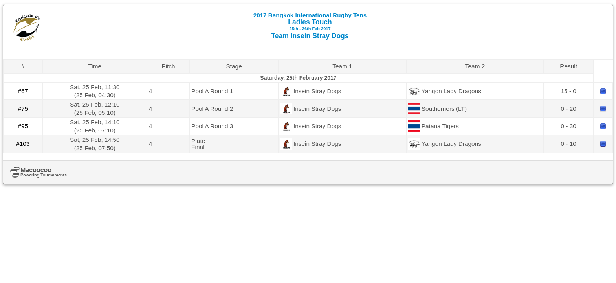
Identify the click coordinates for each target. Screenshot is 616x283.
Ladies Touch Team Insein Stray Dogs (310, 26)
